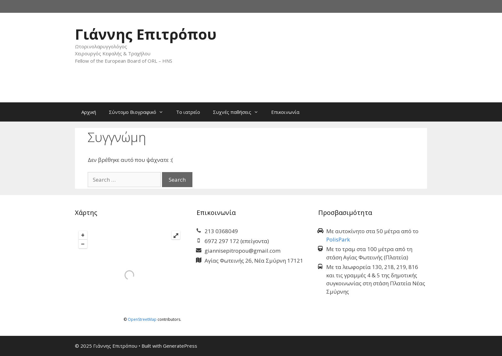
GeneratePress (180, 346)
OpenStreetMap (142, 319)
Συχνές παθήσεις (239, 112)
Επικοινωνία (285, 112)
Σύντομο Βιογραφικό (139, 112)
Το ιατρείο (188, 112)
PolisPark (338, 239)
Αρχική (88, 112)
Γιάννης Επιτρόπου (145, 34)
